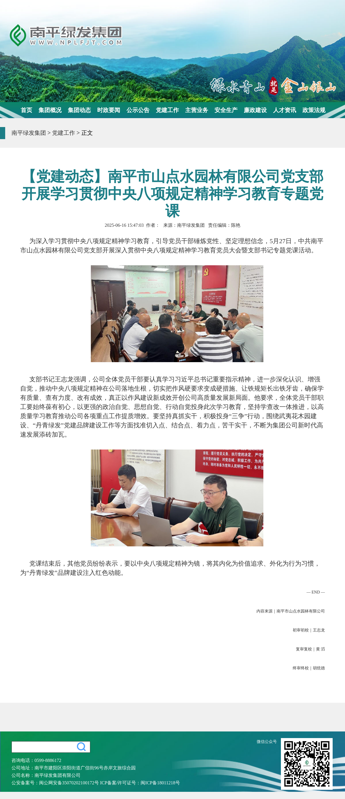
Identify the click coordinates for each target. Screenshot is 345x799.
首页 (26, 110)
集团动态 (79, 110)
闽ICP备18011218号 (160, 782)
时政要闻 (108, 110)
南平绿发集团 (29, 133)
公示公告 (138, 110)
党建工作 (167, 110)
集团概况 (50, 110)
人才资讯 (284, 110)
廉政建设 (255, 110)
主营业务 (196, 110)
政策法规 (313, 110)
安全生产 (225, 110)
